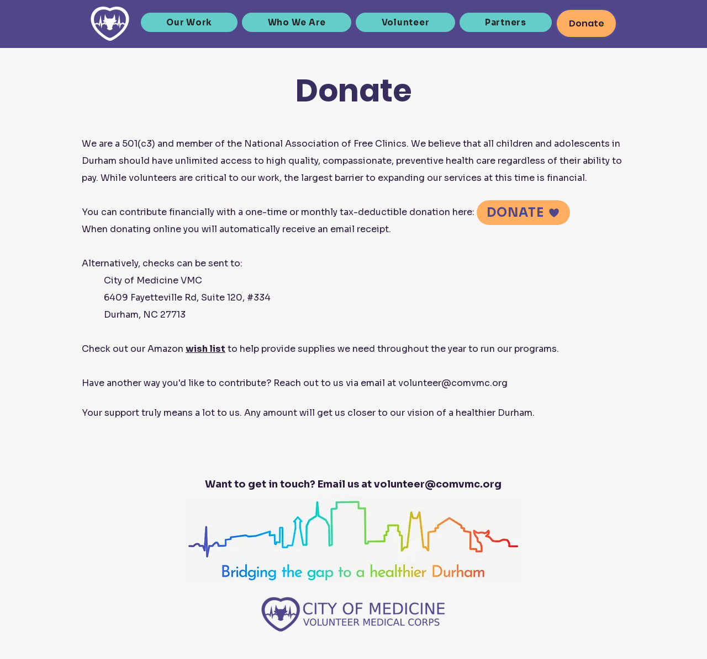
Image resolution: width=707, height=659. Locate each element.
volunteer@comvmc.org (453, 383)
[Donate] (586, 23)
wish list (205, 349)
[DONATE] (523, 212)
